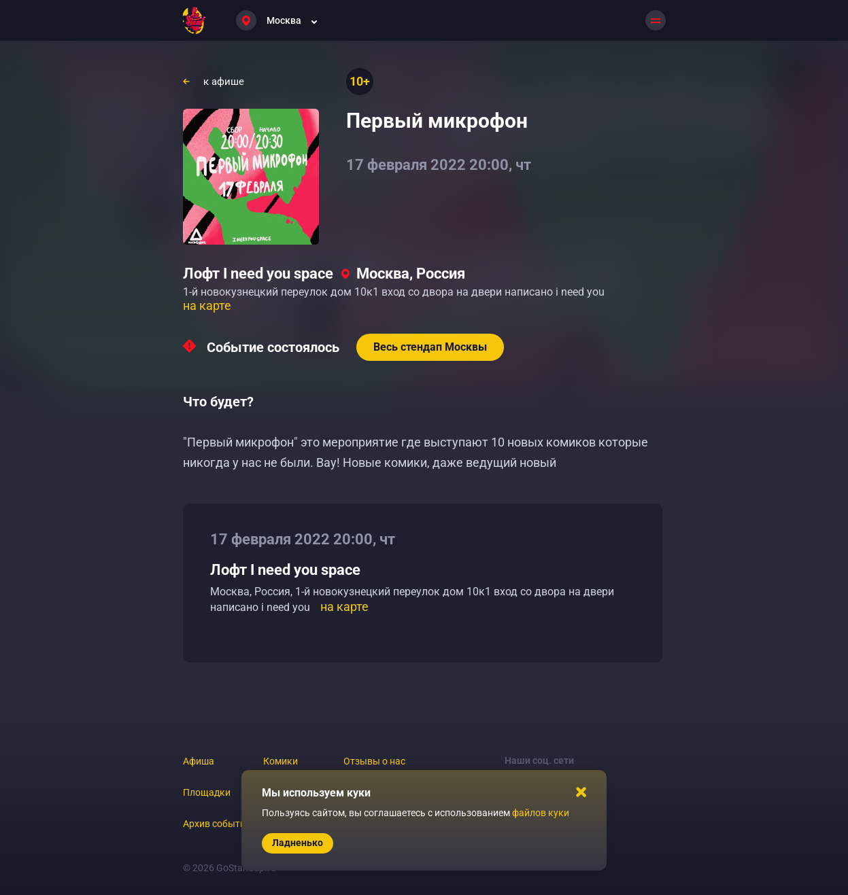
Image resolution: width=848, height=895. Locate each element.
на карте (207, 305)
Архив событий (217, 823)
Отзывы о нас (374, 761)
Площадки (207, 792)
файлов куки (540, 812)
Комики (280, 761)
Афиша (198, 761)
